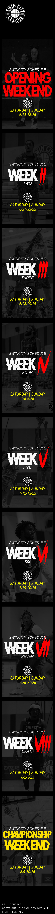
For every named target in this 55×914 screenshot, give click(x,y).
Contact (16, 904)
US (3, 904)
